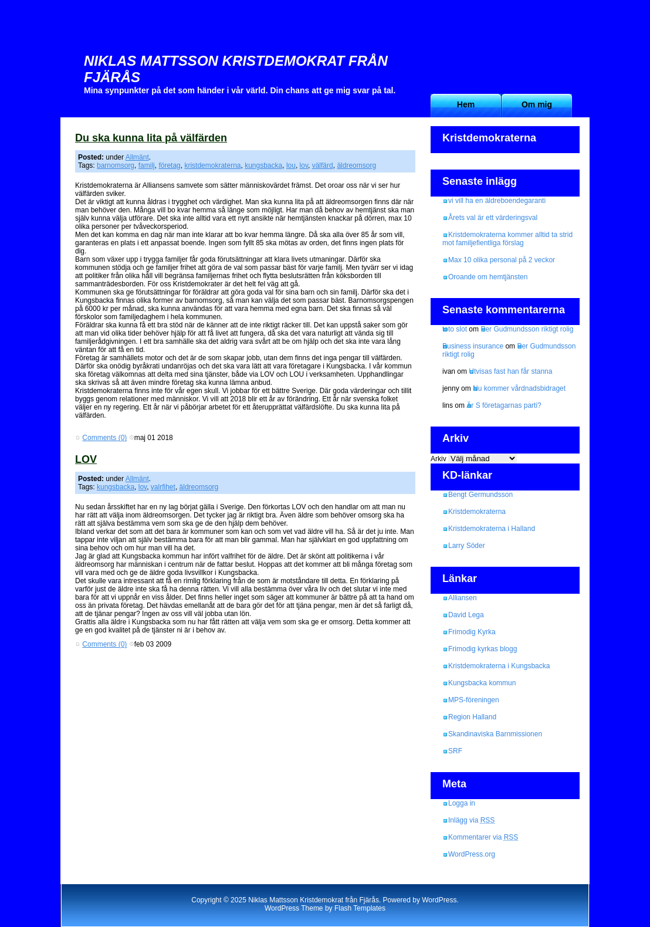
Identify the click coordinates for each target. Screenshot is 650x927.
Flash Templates (359, 908)
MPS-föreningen (473, 700)
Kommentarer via (483, 837)
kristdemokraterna (212, 165)
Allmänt (137, 157)
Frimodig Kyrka (472, 632)
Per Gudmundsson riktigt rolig (526, 329)
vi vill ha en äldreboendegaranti (497, 201)
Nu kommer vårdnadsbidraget (519, 388)
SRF (455, 751)
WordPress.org (471, 854)
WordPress (439, 900)
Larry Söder (466, 546)
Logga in (461, 803)
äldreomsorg (356, 165)
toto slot (454, 329)
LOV (86, 459)
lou (291, 165)
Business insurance (472, 346)
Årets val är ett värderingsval (492, 218)
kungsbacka (263, 165)
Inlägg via (471, 820)
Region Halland (472, 717)
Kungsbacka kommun (482, 683)
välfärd (322, 165)
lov (304, 165)
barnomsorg (115, 165)
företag (169, 165)
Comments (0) (104, 438)
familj (146, 165)
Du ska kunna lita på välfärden (151, 138)
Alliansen (462, 598)
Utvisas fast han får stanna (510, 371)
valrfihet (163, 487)
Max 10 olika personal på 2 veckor (501, 260)
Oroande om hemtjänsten (487, 277)
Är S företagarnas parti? (503, 405)
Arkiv (438, 459)
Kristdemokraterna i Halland (491, 529)
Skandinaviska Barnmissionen (495, 734)
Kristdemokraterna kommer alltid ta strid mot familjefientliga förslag (507, 239)
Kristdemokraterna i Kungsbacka (499, 666)
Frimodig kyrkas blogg (482, 649)
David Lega (466, 615)
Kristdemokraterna (477, 512)
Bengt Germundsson (480, 494)
